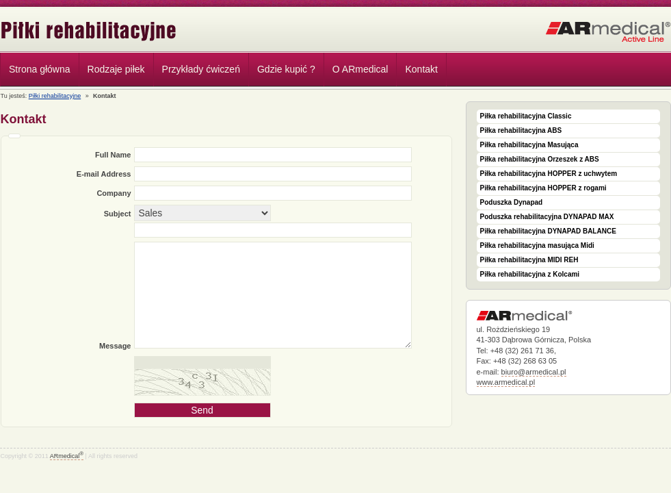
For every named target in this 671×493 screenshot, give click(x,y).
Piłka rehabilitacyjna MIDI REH (529, 260)
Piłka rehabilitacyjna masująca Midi (537, 245)
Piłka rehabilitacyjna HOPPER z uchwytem (549, 173)
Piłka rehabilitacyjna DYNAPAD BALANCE (548, 231)
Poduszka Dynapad (511, 202)
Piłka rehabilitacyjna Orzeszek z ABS (539, 159)
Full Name (113, 155)
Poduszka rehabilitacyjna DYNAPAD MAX (547, 216)
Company (113, 193)
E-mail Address (104, 174)
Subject (117, 214)
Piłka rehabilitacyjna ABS (521, 130)
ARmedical (66, 456)
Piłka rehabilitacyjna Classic (526, 116)
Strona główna (39, 69)
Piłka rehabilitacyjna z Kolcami (530, 274)
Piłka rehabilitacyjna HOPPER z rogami (543, 188)
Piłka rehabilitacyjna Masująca (529, 145)
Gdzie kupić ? (286, 69)
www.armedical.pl (506, 382)
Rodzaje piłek (112, 71)
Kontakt (421, 69)
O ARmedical (360, 69)
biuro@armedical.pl (533, 372)
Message (115, 346)
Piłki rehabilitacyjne (89, 31)
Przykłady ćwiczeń (201, 69)
